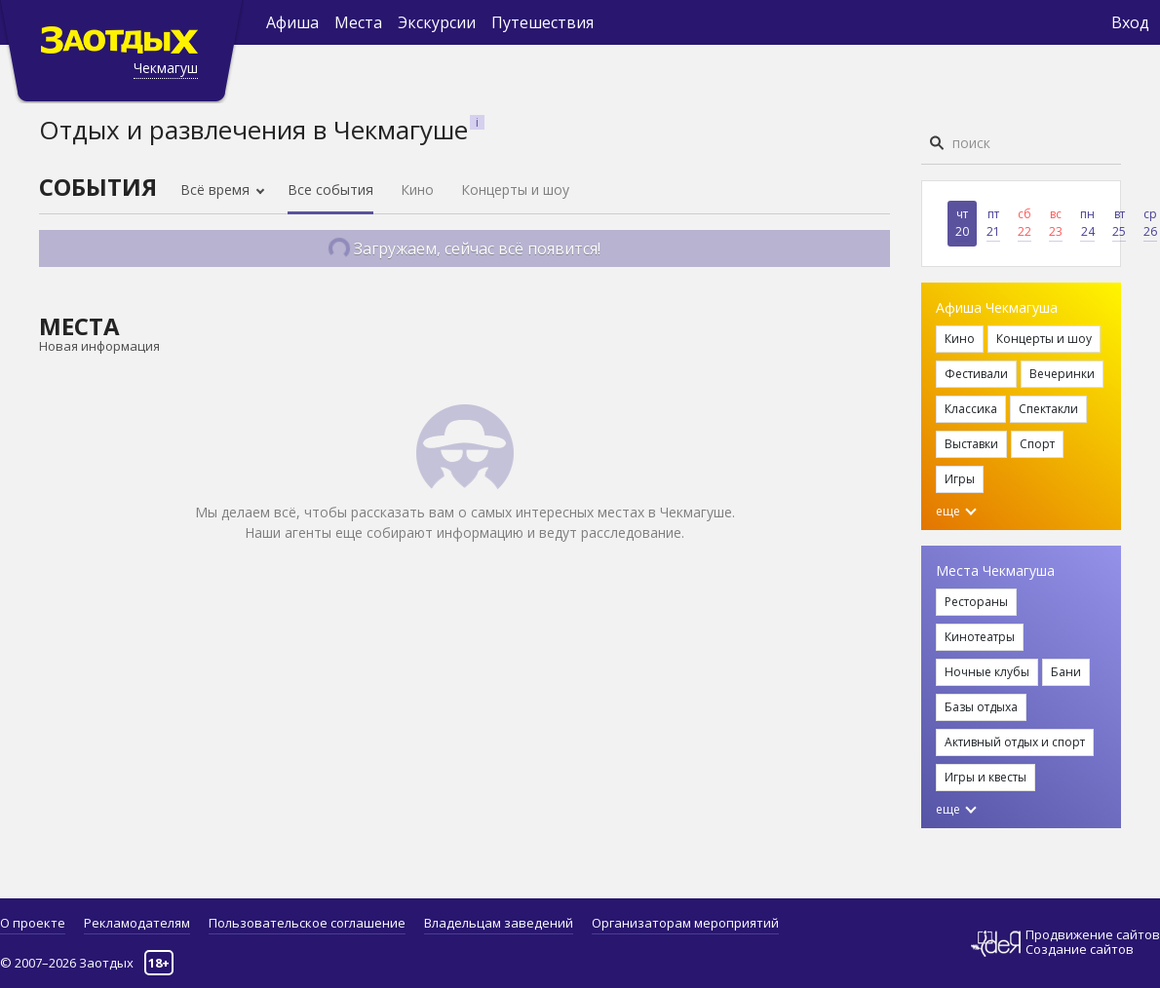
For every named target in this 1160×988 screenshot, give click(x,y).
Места (358, 22)
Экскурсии (437, 22)
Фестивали (976, 373)
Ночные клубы (987, 672)
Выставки (971, 444)
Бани (1066, 672)
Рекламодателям (137, 922)
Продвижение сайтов (1092, 935)
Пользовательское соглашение (307, 922)
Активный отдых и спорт (1015, 742)
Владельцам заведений (498, 922)
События (98, 187)
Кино (417, 189)
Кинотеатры (980, 636)
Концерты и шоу (515, 189)
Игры (960, 479)
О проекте (32, 922)
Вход (1130, 22)
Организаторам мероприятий (685, 922)
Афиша (292, 22)
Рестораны (976, 601)
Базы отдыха (981, 707)
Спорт (1037, 444)
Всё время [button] (216, 189)
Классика (971, 408)
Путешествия (542, 22)
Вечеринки (1062, 373)
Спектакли (1048, 408)
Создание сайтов (1079, 949)
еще (956, 511)
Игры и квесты (985, 777)
